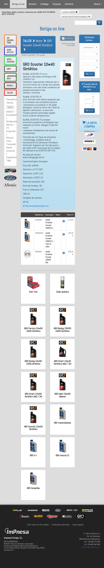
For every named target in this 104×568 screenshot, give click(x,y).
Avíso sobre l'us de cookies (38, 524)
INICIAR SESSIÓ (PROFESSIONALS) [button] (76, 16)
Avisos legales (78, 524)
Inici (6, 4)
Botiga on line (18, 4)
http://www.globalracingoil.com (36, 206)
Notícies (32, 4)
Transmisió (11, 144)
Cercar (89, 74)
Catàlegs (44, 4)
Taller (8, 160)
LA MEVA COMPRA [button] (69, 12)
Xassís (9, 147)
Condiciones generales (60, 524)
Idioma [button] (98, 4)
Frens (8, 141)
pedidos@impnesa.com (91, 547)
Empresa (57, 4)
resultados (67, 38)
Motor (10, 107)
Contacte (69, 4)
